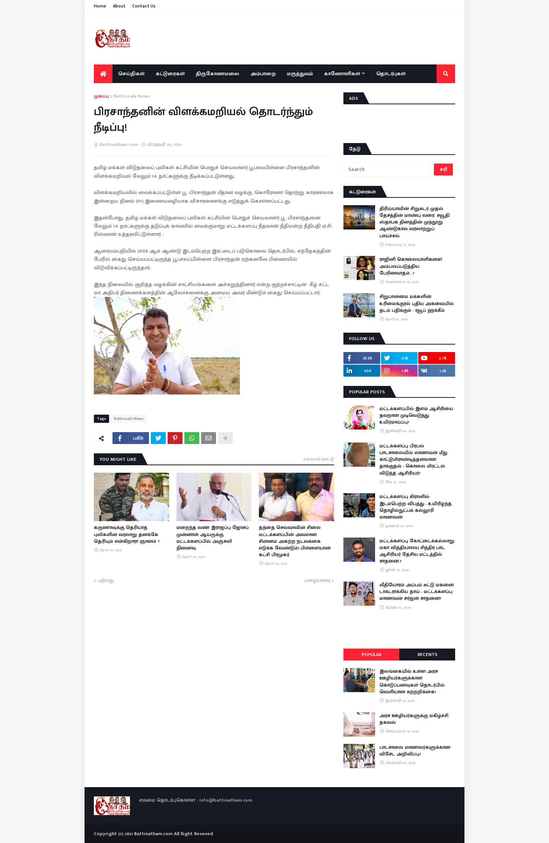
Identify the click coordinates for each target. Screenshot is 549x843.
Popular (371, 654)
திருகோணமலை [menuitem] (217, 73)
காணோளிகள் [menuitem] (342, 73)
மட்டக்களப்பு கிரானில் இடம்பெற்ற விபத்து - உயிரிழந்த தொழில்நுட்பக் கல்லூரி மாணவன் (416, 506)
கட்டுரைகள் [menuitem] (170, 73)
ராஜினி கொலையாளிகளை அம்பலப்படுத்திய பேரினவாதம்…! (411, 266)
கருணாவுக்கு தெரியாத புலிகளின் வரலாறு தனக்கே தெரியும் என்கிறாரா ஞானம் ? (127, 534)
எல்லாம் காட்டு (318, 459)
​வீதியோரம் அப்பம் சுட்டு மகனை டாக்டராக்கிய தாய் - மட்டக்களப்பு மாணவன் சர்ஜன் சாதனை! (417, 591)
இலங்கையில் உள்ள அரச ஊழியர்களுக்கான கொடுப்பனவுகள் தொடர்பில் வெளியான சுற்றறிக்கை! (412, 681)
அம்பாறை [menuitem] (263, 73)
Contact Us (144, 6)
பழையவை (317, 580)
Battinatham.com (153, 834)
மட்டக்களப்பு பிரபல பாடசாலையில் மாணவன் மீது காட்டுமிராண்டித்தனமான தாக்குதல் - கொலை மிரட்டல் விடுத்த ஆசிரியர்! (413, 459)
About (119, 6)
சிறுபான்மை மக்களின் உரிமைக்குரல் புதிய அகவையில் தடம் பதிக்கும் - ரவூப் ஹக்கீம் (417, 303)
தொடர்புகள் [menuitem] (391, 73)
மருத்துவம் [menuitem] (300, 73)
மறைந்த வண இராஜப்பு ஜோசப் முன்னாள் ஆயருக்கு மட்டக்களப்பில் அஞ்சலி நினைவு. (213, 537)
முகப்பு (101, 96)
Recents (427, 654)
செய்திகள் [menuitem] (131, 73)
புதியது (106, 580)
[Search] (389, 169)
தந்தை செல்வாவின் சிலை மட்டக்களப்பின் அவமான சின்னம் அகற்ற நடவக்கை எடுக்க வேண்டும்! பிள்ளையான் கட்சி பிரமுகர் (295, 541)
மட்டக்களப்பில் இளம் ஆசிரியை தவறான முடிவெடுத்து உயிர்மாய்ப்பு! (416, 415)
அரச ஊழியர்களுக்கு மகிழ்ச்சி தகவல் (414, 719)
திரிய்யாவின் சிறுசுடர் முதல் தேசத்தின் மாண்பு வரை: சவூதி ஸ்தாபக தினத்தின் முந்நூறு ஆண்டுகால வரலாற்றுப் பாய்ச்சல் (415, 222)
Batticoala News (132, 96)
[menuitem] (103, 73)
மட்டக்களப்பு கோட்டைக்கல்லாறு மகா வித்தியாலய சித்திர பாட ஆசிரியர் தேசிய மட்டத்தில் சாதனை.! (417, 551)
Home (100, 6)
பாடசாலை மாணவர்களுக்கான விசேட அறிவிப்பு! (415, 750)
